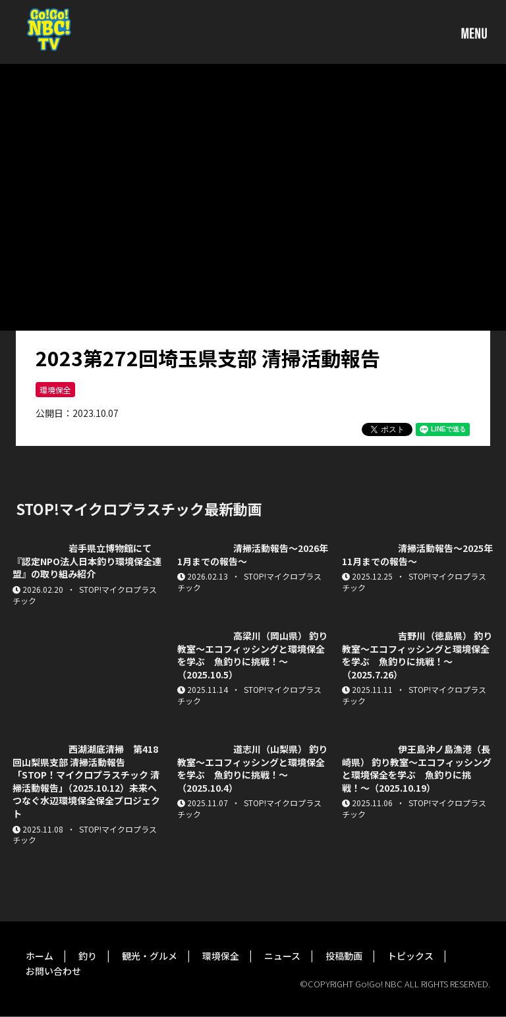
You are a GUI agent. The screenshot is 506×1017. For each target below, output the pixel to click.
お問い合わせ (53, 970)
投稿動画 (343, 955)
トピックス (410, 955)
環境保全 (55, 389)
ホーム (39, 955)
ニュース (282, 955)
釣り (87, 955)
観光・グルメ (149, 955)
